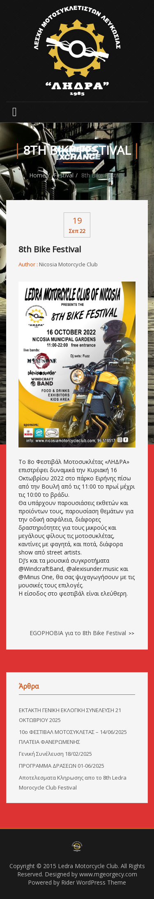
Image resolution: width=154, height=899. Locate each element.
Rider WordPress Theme (93, 882)
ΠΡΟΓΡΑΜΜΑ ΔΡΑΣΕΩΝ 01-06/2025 (61, 765)
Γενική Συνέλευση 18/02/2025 (55, 753)
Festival (63, 175)
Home (37, 175)
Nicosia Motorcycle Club (68, 264)
